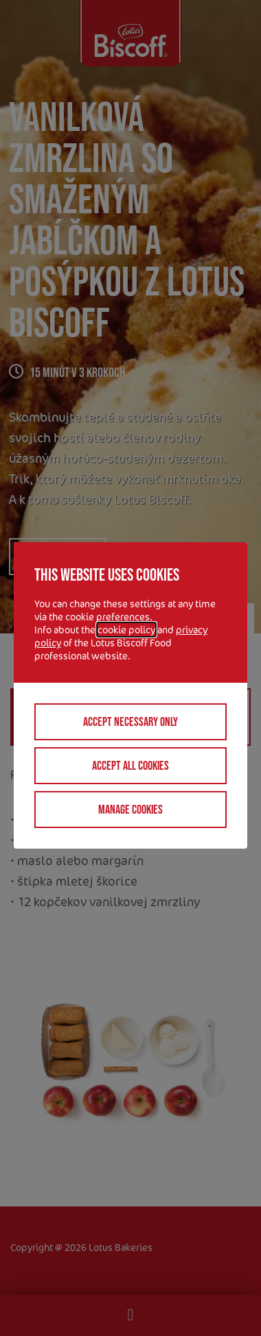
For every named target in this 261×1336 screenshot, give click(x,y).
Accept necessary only (130, 722)
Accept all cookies (130, 766)
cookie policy (126, 629)
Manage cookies (130, 809)
